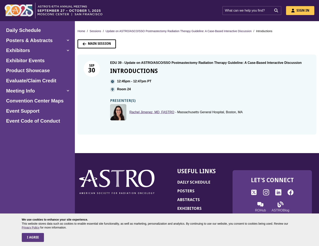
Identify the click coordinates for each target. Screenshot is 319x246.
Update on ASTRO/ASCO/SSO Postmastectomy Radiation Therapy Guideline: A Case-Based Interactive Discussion (179, 31)
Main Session (97, 44)
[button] (37, 40)
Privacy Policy (30, 227)
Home (81, 31)
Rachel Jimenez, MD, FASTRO (151, 112)
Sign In (300, 10)
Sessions (95, 31)
